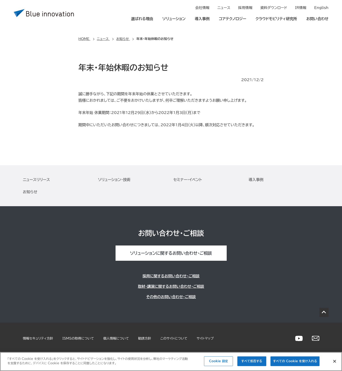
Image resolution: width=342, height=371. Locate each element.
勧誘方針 (144, 338)
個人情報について (116, 338)
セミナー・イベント (187, 179)
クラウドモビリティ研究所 (276, 19)
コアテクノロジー (232, 19)
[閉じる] (334, 361)
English (321, 8)
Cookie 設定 (218, 361)
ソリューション (173, 19)
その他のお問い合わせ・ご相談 (171, 297)
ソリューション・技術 (114, 179)
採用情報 (245, 8)
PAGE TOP (324, 312)
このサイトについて (173, 338)
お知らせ (30, 192)
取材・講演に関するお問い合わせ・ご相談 (171, 286)
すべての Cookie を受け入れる (295, 361)
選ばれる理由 (142, 19)
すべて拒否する (251, 361)
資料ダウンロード (274, 8)
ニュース (224, 8)
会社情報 (202, 8)
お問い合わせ (317, 19)
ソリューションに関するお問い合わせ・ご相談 (171, 253)
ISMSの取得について (78, 338)
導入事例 (202, 19)
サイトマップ (205, 338)
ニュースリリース (36, 179)
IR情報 (301, 8)
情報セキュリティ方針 (38, 338)
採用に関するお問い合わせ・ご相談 (170, 276)
